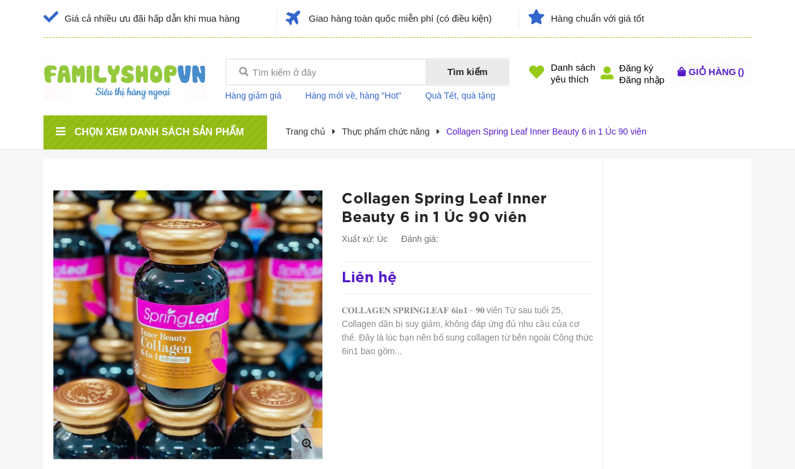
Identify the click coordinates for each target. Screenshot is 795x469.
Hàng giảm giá (253, 95)
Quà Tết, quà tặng (460, 95)
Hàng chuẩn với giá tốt (597, 18)
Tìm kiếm (467, 71)
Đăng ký (636, 68)
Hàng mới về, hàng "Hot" (354, 95)
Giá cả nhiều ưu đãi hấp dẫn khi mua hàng (152, 18)
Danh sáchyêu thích (573, 73)
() (716, 71)
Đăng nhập (642, 79)
